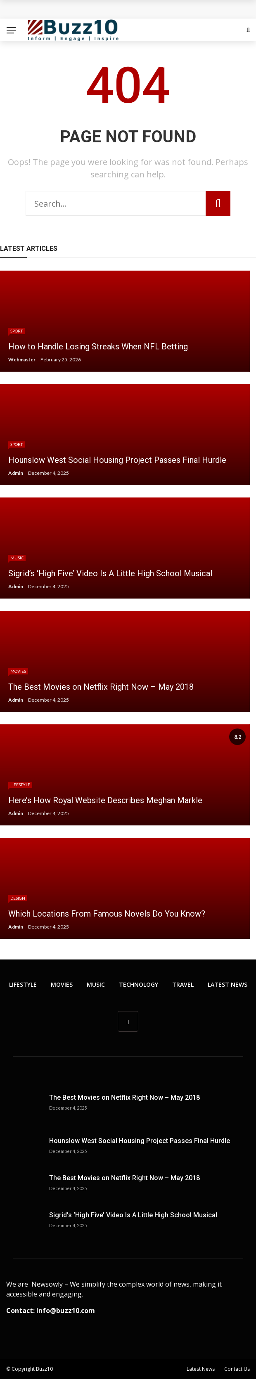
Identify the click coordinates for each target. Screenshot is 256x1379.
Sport (16, 330)
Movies (18, 671)
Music (17, 557)
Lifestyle (20, 784)
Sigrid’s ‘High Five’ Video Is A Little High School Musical (133, 1215)
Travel (183, 984)
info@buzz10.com (65, 1310)
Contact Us (237, 1368)
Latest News (227, 984)
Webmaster (22, 359)
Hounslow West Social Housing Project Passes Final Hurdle (139, 1141)
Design (17, 898)
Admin (15, 473)
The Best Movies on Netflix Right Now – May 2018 (124, 1097)
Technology (138, 984)
